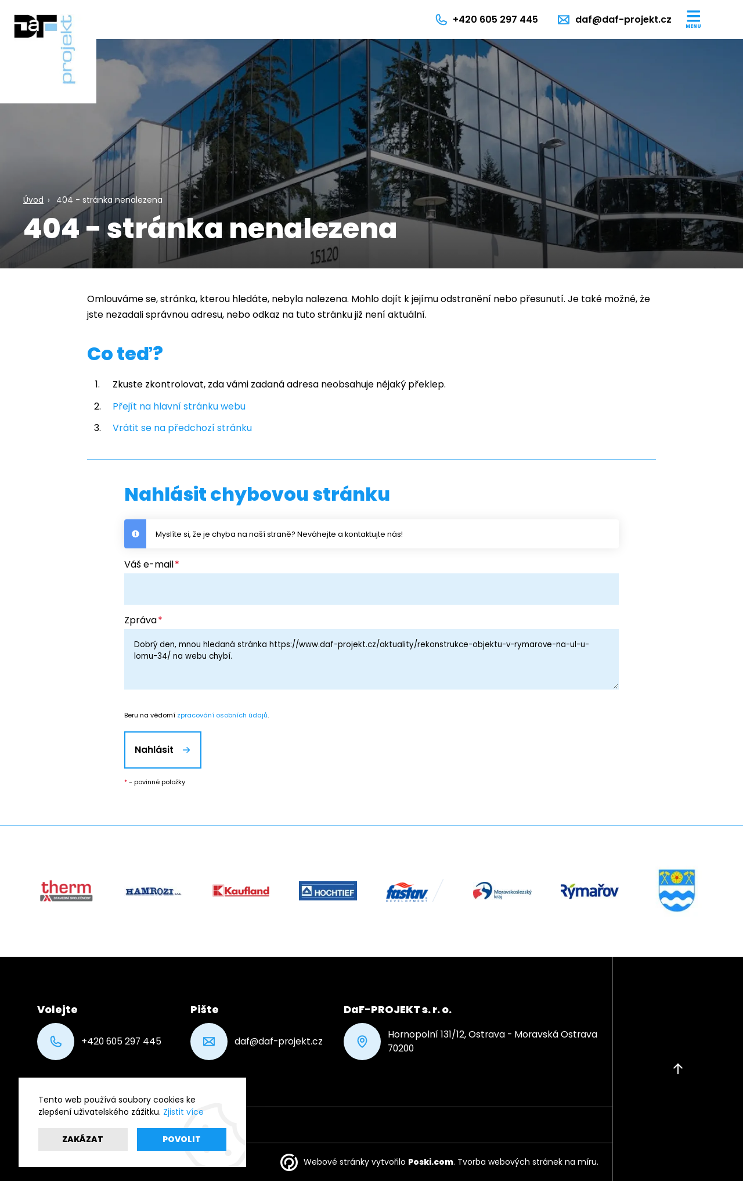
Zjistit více (183, 1112)
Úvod (33, 200)
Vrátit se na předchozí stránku (182, 428)
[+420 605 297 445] (486, 19)
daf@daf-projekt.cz (256, 1041)
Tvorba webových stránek (509, 1162)
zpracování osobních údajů (222, 715)
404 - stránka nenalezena (109, 200)
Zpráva (140, 620)
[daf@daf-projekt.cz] (614, 19)
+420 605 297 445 (99, 1041)
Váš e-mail (149, 564)
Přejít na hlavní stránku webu (179, 406)
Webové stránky (336, 1162)
